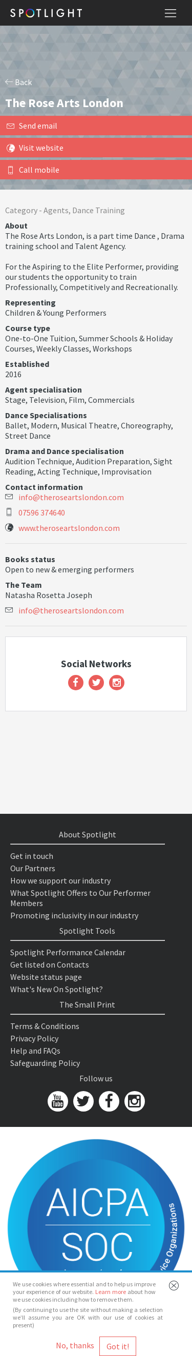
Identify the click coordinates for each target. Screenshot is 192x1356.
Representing (30, 302)
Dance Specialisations (46, 415)
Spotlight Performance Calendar (67, 952)
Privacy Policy (34, 1038)
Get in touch (31, 856)
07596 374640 (41, 512)
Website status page (46, 977)
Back (18, 82)
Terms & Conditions (44, 1026)
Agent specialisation (43, 389)
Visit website (35, 147)
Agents (56, 210)
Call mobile (33, 170)
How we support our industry (60, 880)
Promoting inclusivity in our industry (74, 915)
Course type (27, 328)
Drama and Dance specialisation (64, 451)
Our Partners (32, 868)
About (16, 225)
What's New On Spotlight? (56, 989)
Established (27, 364)
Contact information (44, 487)
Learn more (110, 1292)
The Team (23, 585)
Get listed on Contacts (49, 964)
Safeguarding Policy (45, 1063)
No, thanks (75, 1345)
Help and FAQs (35, 1050)
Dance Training (98, 210)
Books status (30, 559)
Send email (32, 125)
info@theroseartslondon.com (71, 497)
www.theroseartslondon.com (69, 528)
